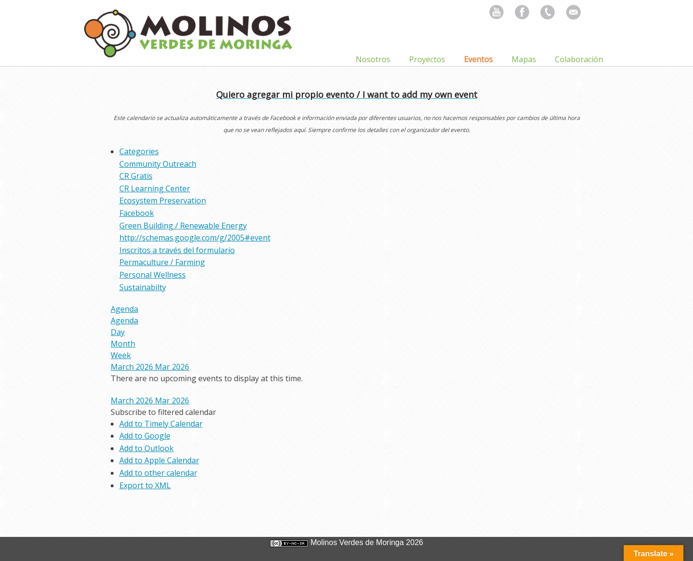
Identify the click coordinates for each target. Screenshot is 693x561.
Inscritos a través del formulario (177, 250)
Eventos (478, 59)
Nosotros (373, 59)
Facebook (136, 213)
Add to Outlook (146, 448)
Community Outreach (157, 164)
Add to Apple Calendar (159, 460)
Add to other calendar (158, 473)
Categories (139, 151)
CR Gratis (136, 176)
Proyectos (427, 59)
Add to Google (144, 435)
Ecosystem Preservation (162, 200)
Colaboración (579, 59)
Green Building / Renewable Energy (183, 225)
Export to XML (145, 485)
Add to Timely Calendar (161, 423)
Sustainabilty (142, 287)
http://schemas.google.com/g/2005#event (194, 237)
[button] (163, 412)
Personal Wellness (152, 274)
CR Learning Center (154, 188)
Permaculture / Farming (162, 262)
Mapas (524, 59)
